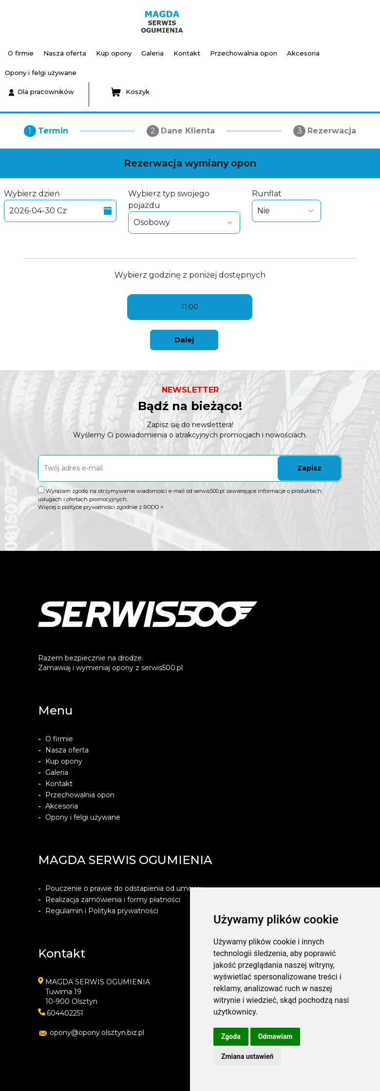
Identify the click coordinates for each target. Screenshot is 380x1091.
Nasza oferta (64, 53)
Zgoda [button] (231, 1036)
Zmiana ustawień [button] (247, 1056)
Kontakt (186, 53)
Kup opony (114, 53)
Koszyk (130, 92)
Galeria (152, 53)
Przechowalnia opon (243, 53)
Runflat (286, 205)
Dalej (184, 339)
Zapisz (309, 468)
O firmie (21, 53)
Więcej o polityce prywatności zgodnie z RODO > (101, 507)
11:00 (189, 306)
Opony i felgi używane (40, 72)
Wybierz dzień (60, 205)
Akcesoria (303, 53)
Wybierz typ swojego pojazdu (184, 211)
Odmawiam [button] (275, 1036)
